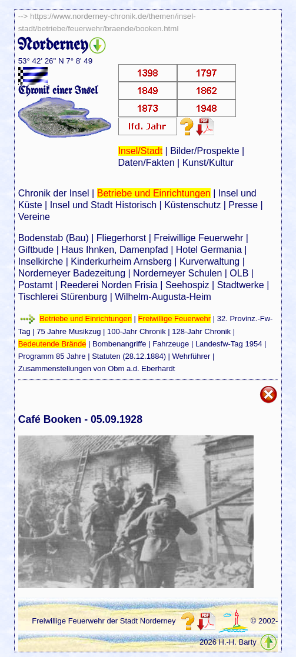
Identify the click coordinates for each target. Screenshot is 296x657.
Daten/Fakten (146, 163)
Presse (243, 205)
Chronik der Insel (53, 193)
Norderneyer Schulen (177, 273)
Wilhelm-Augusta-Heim (163, 297)
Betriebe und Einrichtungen (154, 193)
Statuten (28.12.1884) (129, 356)
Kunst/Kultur (208, 163)
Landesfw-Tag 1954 (228, 343)
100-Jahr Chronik (136, 331)
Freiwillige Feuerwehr (198, 238)
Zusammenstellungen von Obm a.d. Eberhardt (96, 368)
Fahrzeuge (170, 343)
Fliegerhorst (121, 238)
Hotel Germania (209, 250)
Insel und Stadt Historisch (103, 205)
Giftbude (36, 250)
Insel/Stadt (140, 151)
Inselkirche (40, 261)
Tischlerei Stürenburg (62, 297)
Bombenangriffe (119, 343)
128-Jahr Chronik (201, 331)
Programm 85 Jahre (52, 356)
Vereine (34, 217)
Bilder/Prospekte (204, 151)
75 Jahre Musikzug (68, 331)
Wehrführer (191, 356)
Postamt (35, 285)
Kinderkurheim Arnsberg (121, 261)
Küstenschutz (192, 205)
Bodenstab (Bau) (53, 238)
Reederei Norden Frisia (108, 285)
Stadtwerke (240, 285)
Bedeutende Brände (52, 343)
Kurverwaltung (209, 261)
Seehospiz (187, 285)
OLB (239, 273)
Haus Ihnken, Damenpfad (114, 250)
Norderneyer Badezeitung (71, 273)
